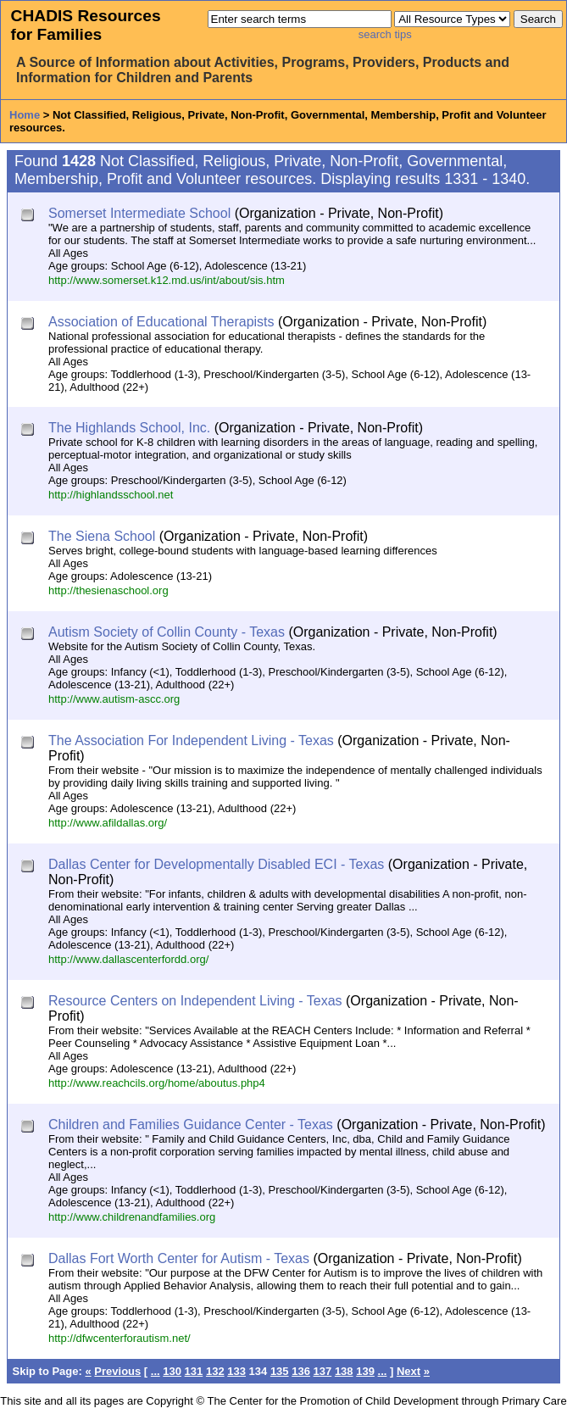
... (155, 1371)
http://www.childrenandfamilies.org (131, 1217)
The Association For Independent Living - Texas (191, 740)
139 (365, 1371)
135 (279, 1371)
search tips (385, 34)
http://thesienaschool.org (108, 590)
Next (408, 1371)
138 (344, 1371)
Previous (117, 1371)
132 (215, 1371)
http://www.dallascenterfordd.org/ (128, 959)
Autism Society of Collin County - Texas (166, 632)
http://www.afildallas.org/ (107, 822)
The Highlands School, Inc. (129, 427)
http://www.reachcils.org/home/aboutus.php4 (156, 1083)
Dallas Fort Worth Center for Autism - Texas (178, 1258)
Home (24, 115)
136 (301, 1371)
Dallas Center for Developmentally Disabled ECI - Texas (216, 864)
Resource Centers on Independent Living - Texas (195, 1001)
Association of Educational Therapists (161, 322)
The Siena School (101, 536)
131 (194, 1371)
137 (323, 1371)
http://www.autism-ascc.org (114, 699)
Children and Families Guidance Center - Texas (190, 1124)
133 (236, 1371)
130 (172, 1371)
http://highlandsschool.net (110, 494)
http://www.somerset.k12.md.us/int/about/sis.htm (166, 280)
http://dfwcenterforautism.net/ (119, 1338)
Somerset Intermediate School (139, 213)
